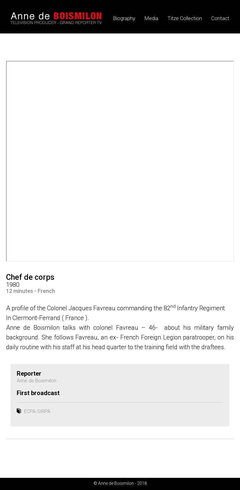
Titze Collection (184, 18)
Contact (220, 18)
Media (151, 18)
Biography (124, 18)
